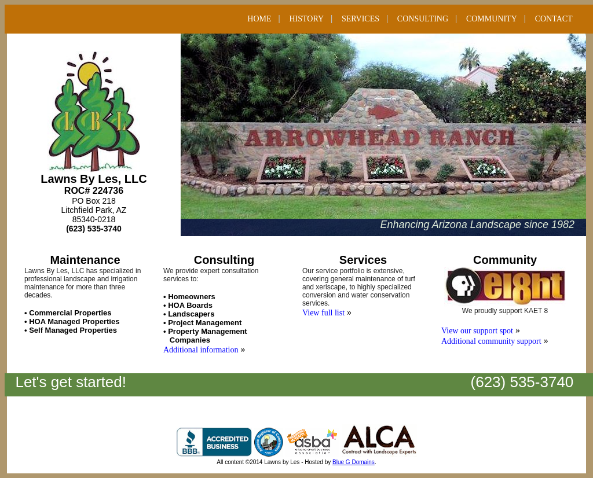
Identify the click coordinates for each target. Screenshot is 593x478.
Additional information (200, 349)
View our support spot (477, 330)
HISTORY (306, 18)
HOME (259, 18)
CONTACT (554, 18)
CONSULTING (422, 18)
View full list (323, 312)
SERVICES (360, 18)
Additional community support (491, 341)
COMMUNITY (491, 18)
